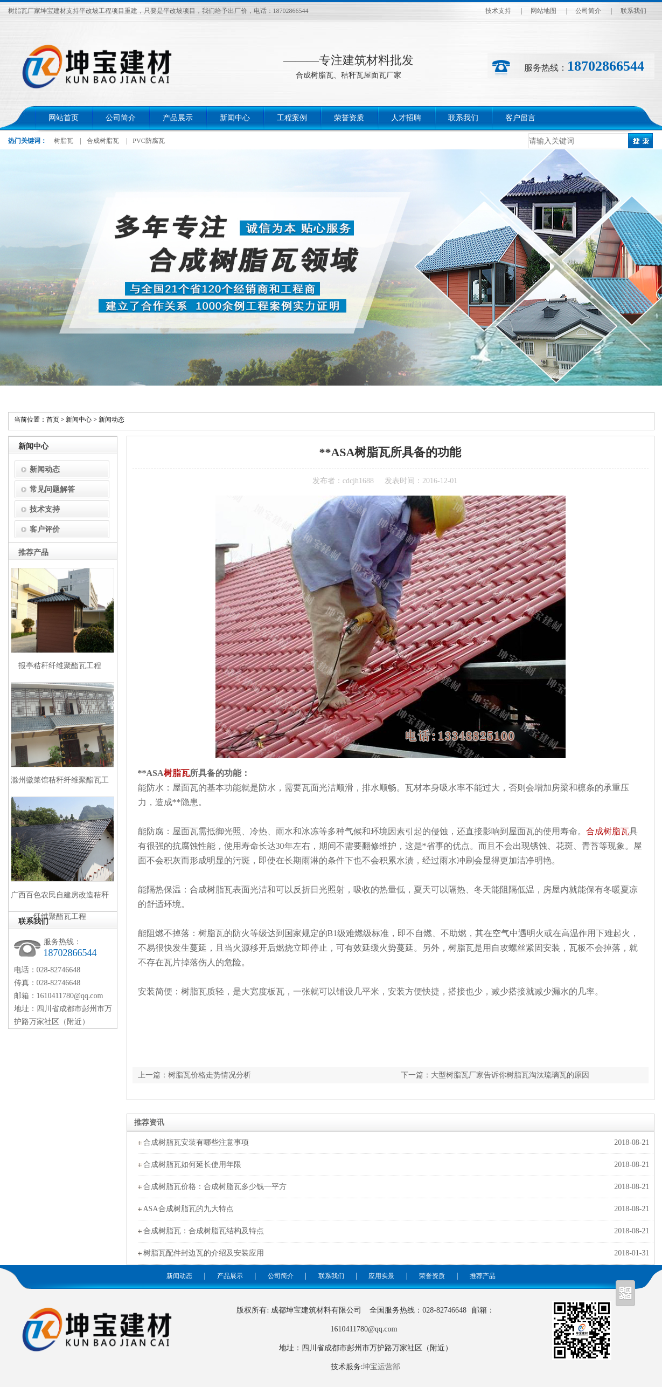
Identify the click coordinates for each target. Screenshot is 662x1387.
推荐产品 (483, 1276)
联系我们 (633, 11)
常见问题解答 (52, 489)
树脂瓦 (63, 141)
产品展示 (178, 118)
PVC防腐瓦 (148, 141)
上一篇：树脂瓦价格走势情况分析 (194, 1075)
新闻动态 (111, 419)
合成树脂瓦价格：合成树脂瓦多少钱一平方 (215, 1187)
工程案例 (292, 118)
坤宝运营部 (381, 1367)
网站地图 (543, 11)
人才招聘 (406, 118)
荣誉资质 (349, 118)
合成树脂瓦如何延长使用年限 (192, 1165)
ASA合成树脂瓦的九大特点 (188, 1209)
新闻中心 (235, 118)
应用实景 (381, 1276)
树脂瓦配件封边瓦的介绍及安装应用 (203, 1253)
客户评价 (45, 529)
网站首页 (63, 118)
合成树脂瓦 (103, 141)
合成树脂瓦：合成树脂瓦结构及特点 (203, 1231)
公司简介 (588, 11)
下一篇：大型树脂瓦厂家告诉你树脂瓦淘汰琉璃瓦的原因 (495, 1075)
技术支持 (498, 11)
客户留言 (520, 118)
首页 (52, 419)
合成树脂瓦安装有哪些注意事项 (196, 1142)
